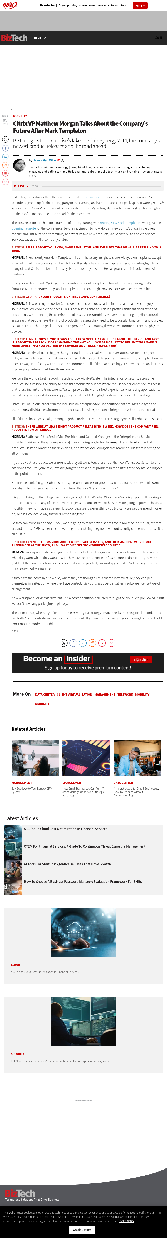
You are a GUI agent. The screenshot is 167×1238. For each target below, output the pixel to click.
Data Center (45, 694)
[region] (83, 1222)
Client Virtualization (74, 694)
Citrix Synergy (89, 197)
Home (6, 110)
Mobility (16, 110)
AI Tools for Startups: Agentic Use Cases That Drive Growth (67, 864)
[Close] (160, 1213)
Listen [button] (23, 186)
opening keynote (24, 228)
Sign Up (139, 5)
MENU (37, 38)
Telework (125, 694)
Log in (158, 38)
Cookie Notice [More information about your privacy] (126, 1221)
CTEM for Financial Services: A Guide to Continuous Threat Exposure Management (84, 846)
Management (104, 694)
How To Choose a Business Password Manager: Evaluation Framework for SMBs (83, 881)
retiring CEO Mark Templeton (120, 222)
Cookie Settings (82, 1230)
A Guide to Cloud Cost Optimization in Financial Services (65, 829)
